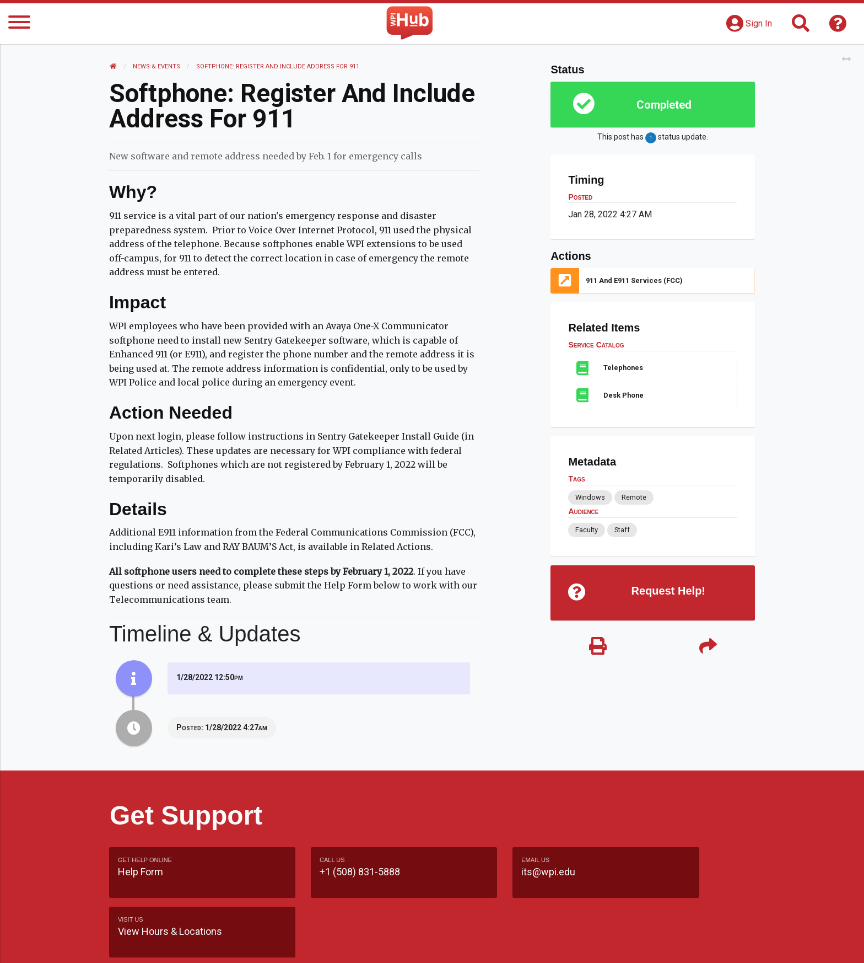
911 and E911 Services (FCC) (634, 280)
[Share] (707, 647)
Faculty (586, 530)
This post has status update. (652, 137)
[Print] (597, 647)
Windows (590, 497)
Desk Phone (623, 395)
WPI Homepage (599, 943)
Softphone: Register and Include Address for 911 (278, 66)
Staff (621, 530)
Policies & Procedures (691, 943)
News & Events (157, 66)
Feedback (480, 943)
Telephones (623, 367)
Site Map (533, 943)
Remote (633, 497)
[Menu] (19, 24)
